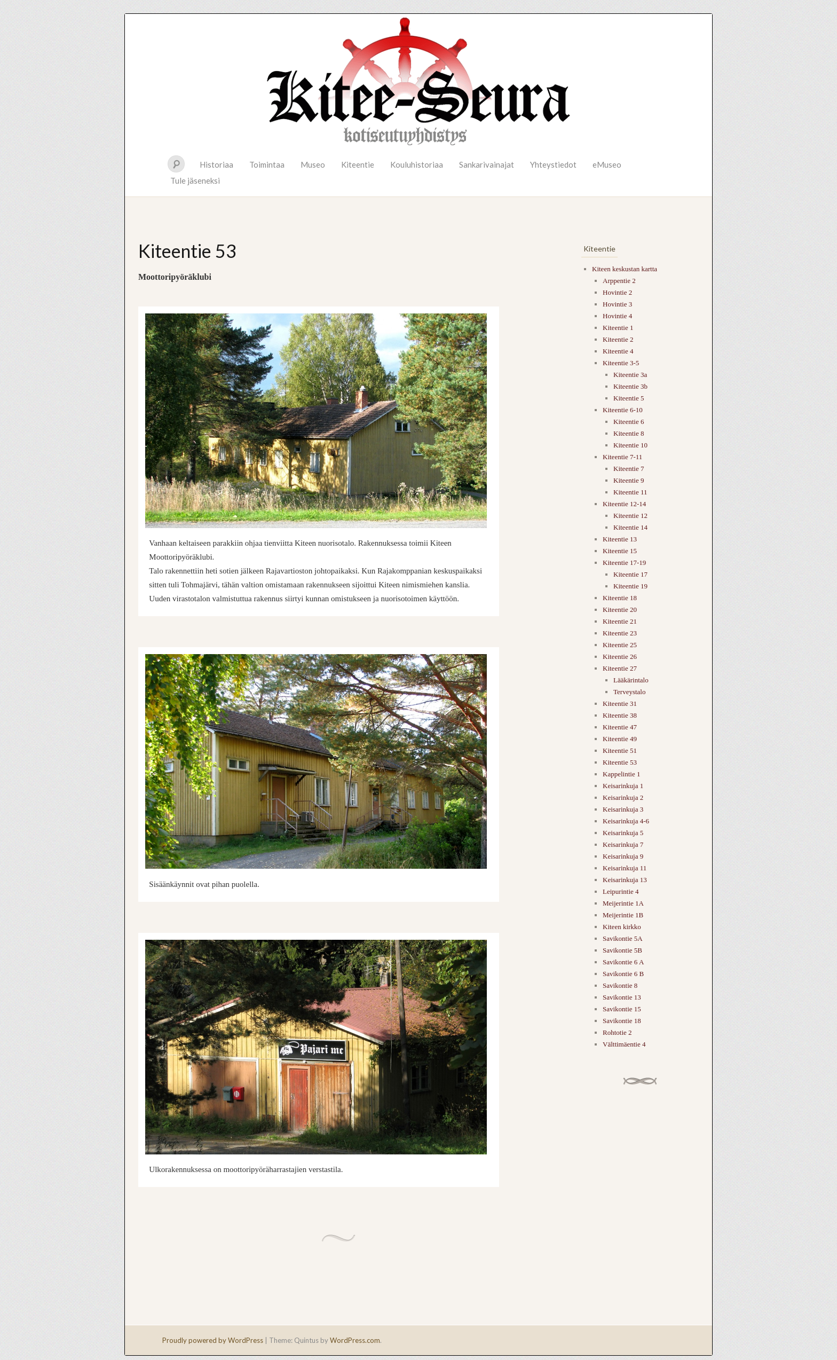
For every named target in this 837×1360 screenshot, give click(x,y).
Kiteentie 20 (620, 610)
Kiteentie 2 (618, 339)
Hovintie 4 (617, 316)
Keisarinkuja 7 (623, 844)
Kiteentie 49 (620, 739)
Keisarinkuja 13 (625, 880)
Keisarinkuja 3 (623, 809)
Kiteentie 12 (630, 516)
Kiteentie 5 (628, 398)
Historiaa (216, 164)
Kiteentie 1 (618, 328)
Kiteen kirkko (622, 927)
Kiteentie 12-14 (624, 504)
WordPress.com (355, 1340)
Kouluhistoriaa (416, 164)
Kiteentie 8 (628, 433)
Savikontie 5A (623, 938)
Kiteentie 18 (620, 598)
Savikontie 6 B (623, 974)
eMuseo (607, 164)
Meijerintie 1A (623, 903)
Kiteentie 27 (620, 668)
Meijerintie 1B (623, 915)
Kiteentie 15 (620, 551)
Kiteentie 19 (630, 586)
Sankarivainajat (486, 164)
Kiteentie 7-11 (622, 457)
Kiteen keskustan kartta (624, 269)
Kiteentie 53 (620, 762)
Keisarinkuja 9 (623, 856)
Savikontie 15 (622, 1009)
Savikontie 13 (622, 997)
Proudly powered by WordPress (212, 1340)
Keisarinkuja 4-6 (626, 821)
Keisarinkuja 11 (624, 868)
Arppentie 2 (619, 281)
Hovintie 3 (617, 304)
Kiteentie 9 (628, 480)
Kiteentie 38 (620, 715)
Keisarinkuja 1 (623, 786)
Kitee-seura (418, 80)
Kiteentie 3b (630, 386)
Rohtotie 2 (617, 1032)
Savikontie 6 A (623, 962)
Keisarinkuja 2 (623, 797)
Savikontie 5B (622, 950)
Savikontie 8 (620, 985)
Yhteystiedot (553, 164)
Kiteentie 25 (620, 645)
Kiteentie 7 (628, 469)
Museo (313, 164)
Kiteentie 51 (620, 750)
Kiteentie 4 (618, 351)
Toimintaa (267, 164)
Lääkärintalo (631, 680)
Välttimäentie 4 (624, 1044)
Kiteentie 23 (620, 633)
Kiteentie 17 (630, 574)
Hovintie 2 (617, 292)
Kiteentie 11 (630, 492)
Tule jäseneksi (195, 180)
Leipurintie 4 (621, 891)
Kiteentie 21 (620, 621)
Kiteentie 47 (620, 727)
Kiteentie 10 (630, 445)
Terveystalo (629, 692)
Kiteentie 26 (620, 657)
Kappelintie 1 (621, 774)
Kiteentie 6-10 (623, 410)
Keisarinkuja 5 (623, 833)
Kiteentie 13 (620, 539)
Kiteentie (357, 164)
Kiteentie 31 (620, 703)
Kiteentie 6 (628, 422)
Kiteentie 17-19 (624, 563)
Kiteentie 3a (630, 375)
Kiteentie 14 (630, 527)
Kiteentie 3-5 (621, 363)
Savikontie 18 (622, 1021)
